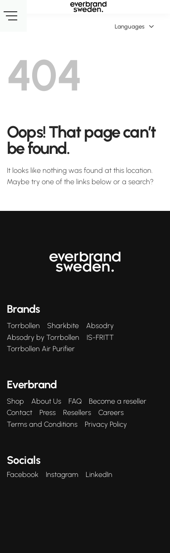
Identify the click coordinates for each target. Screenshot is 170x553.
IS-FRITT (100, 337)
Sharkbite (63, 325)
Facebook (23, 474)
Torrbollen (23, 325)
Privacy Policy (106, 424)
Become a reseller (117, 401)
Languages (134, 27)
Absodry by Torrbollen (43, 337)
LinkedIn (99, 474)
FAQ (75, 401)
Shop (15, 401)
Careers (111, 412)
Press (47, 412)
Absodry (100, 325)
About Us (46, 401)
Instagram (62, 474)
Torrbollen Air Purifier (41, 349)
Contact (19, 412)
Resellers (77, 412)
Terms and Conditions (42, 424)
